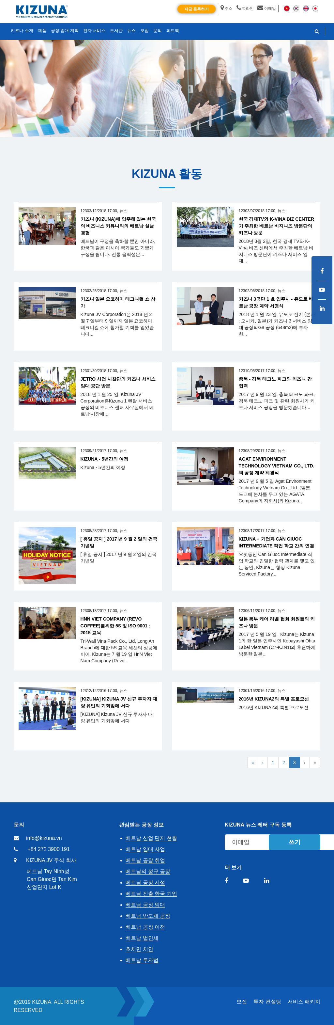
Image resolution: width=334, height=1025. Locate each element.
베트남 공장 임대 (145, 904)
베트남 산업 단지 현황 (151, 838)
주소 (226, 8)
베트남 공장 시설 (145, 882)
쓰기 (294, 842)
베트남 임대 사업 (145, 849)
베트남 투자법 (142, 960)
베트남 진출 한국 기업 (151, 893)
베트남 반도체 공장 (148, 916)
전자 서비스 (94, 30)
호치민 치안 (139, 949)
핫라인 (245, 8)
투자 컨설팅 (267, 1001)
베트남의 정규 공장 (148, 871)
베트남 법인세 (142, 938)
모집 (241, 1001)
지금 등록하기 (196, 9)
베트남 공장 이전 (145, 927)
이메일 (266, 8)
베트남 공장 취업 (145, 860)
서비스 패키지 (304, 1001)
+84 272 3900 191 (48, 849)
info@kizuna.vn (44, 838)
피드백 (172, 30)
